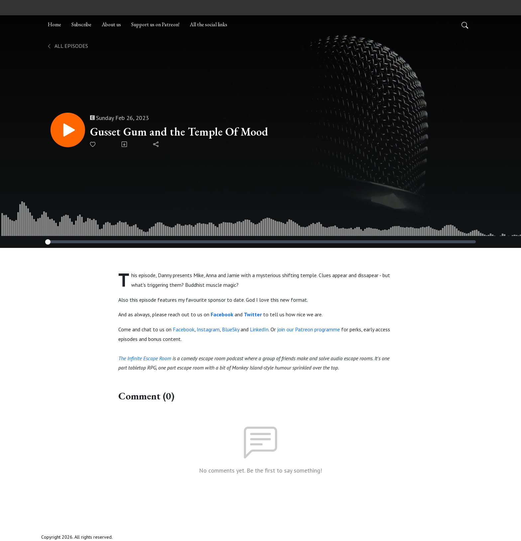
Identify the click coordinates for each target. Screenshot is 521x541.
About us (111, 24)
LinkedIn (259, 329)
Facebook (183, 329)
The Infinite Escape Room (144, 358)
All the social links (208, 24)
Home (54, 24)
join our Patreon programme (308, 329)
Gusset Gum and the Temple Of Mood (179, 132)
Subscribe (81, 24)
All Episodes (67, 46)
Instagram (208, 329)
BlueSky (230, 329)
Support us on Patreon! (155, 24)
